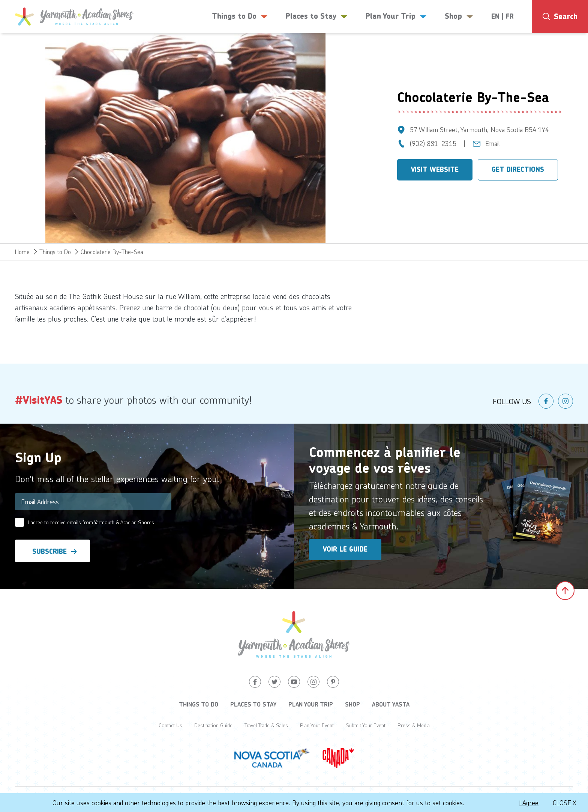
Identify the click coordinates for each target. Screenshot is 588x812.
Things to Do (55, 252)
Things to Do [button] (240, 16)
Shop (352, 704)
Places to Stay (253, 704)
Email (492, 143)
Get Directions (518, 169)
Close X (564, 802)
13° (557, 47)
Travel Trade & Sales (266, 725)
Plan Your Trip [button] (396, 16)
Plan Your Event (317, 725)
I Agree (528, 802)
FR (510, 16)
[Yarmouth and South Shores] (74, 17)
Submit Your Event (366, 725)
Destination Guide (213, 725)
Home (22, 252)
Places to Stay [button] (317, 16)
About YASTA (391, 704)
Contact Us (170, 725)
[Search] (560, 16)
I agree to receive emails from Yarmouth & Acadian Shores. (91, 522)
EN (495, 16)
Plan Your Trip (310, 704)
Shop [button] (459, 16)
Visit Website (435, 169)
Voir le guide (345, 549)
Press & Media (414, 725)
